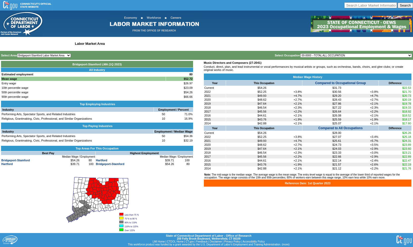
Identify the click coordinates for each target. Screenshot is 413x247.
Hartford (7, 164)
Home (6, 44)
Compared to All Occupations (340, 128)
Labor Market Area (90, 44)
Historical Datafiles (170, 44)
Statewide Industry (57, 44)
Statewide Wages (27, 44)
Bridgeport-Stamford (15, 160)
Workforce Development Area (130, 44)
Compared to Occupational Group (340, 83)
